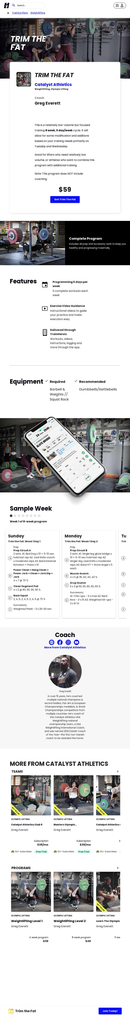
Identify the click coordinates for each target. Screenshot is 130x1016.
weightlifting (37, 12)
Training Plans (20, 12)
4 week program (38, 937)
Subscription (41, 841)
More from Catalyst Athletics (65, 647)
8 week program (81, 937)
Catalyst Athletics (53, 84)
